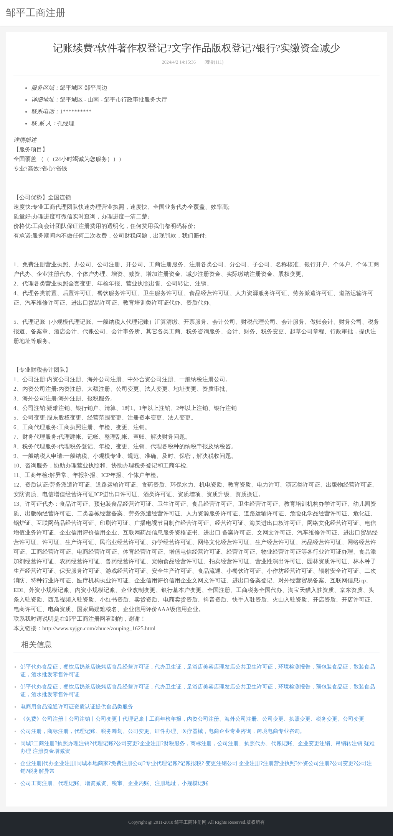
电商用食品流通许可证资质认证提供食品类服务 (76, 707)
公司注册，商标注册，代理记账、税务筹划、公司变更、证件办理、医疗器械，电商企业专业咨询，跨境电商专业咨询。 (162, 731)
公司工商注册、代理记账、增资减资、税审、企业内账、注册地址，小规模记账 (114, 783)
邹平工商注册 (36, 12)
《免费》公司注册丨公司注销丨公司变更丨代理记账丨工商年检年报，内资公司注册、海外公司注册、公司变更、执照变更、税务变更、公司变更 (192, 719)
